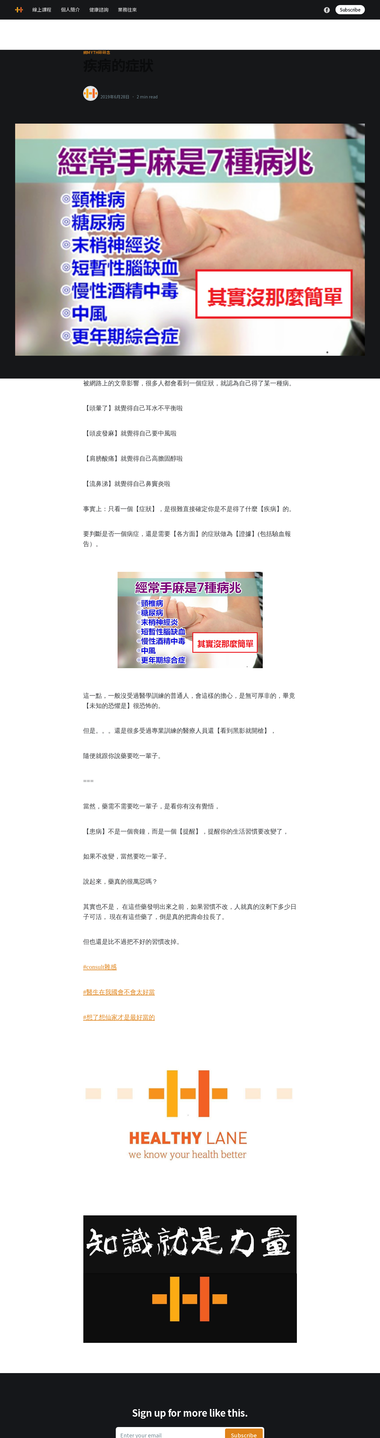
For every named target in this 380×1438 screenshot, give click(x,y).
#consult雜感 (100, 967)
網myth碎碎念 (96, 52)
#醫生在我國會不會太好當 (119, 992)
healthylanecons (119, 90)
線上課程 (41, 9)
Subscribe (350, 10)
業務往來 (127, 9)
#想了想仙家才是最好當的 (119, 1017)
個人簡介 (70, 9)
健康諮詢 (98, 9)
